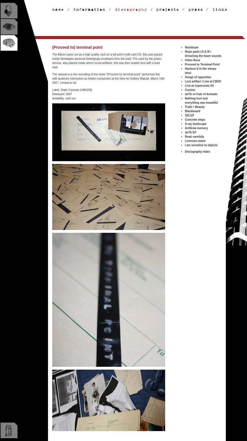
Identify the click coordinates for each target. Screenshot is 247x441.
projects (168, 10)
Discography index (197, 151)
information (90, 10)
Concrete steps (195, 119)
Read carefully (194, 136)
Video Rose (192, 60)
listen (9, 10)
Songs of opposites (198, 77)
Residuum (191, 47)
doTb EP (190, 132)
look (9, 27)
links (217, 10)
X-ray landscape (196, 123)
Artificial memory (196, 128)
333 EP (189, 115)
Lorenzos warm (195, 140)
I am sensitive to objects (201, 145)
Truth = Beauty (195, 106)
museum (9, 430)
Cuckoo (190, 89)
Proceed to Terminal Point (202, 64)
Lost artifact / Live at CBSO (203, 81)
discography (131, 10)
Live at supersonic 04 (199, 85)
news (58, 10)
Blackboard (192, 111)
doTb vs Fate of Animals (201, 94)
